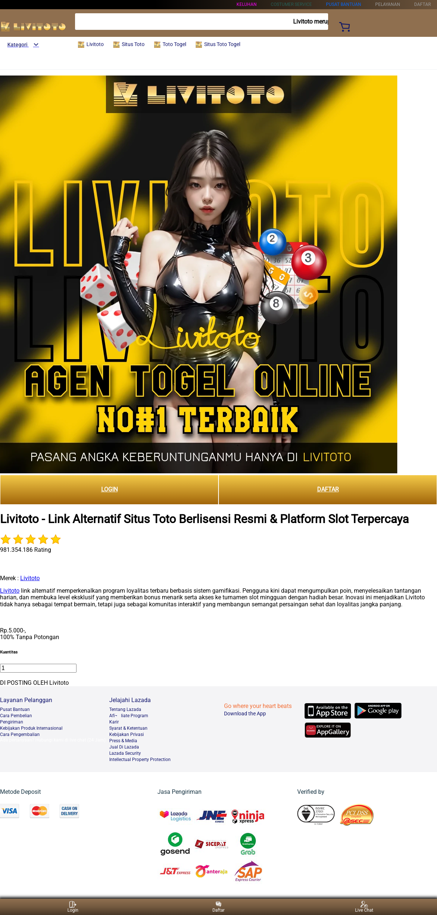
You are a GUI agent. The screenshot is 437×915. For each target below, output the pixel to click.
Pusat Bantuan (15, 709)
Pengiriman (11, 722)
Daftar (218, 907)
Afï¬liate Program (128, 715)
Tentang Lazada (125, 709)
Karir (114, 722)
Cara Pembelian (16, 715)
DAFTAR (328, 489)
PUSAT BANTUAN (343, 4)
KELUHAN (247, 4)
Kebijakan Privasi (126, 734)
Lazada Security (125, 753)
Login (72, 907)
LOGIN (109, 489)
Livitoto (30, 578)
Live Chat (364, 907)
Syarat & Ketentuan (128, 728)
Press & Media (123, 740)
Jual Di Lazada (124, 747)
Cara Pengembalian (20, 734)
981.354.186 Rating (25, 549)
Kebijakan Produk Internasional (31, 728)
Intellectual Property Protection (140, 759)
